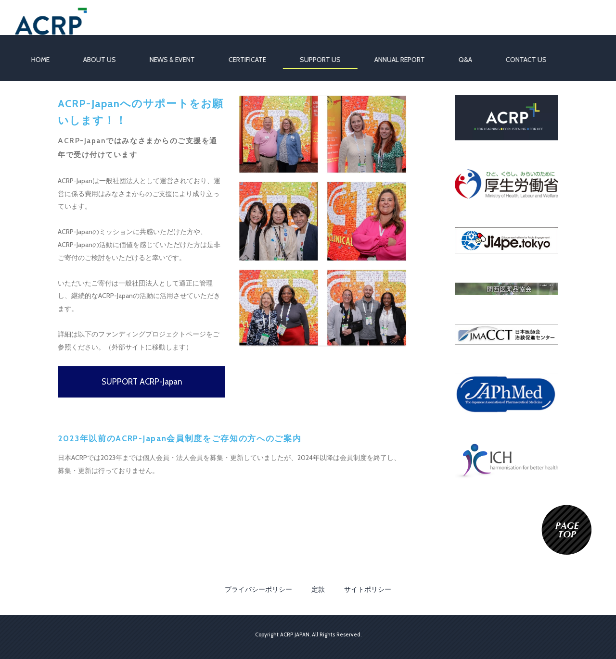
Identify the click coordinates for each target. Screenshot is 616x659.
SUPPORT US (314, 59)
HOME (34, 59)
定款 (318, 589)
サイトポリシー (367, 589)
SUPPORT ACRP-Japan (142, 381)
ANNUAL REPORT (393, 59)
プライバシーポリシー (258, 589)
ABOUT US (93, 59)
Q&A (459, 59)
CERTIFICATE (241, 59)
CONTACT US (520, 59)
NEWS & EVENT (166, 59)
